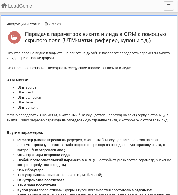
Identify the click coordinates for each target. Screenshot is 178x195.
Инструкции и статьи (23, 24)
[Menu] (169, 6)
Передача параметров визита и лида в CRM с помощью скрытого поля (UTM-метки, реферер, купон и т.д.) (95, 37)
